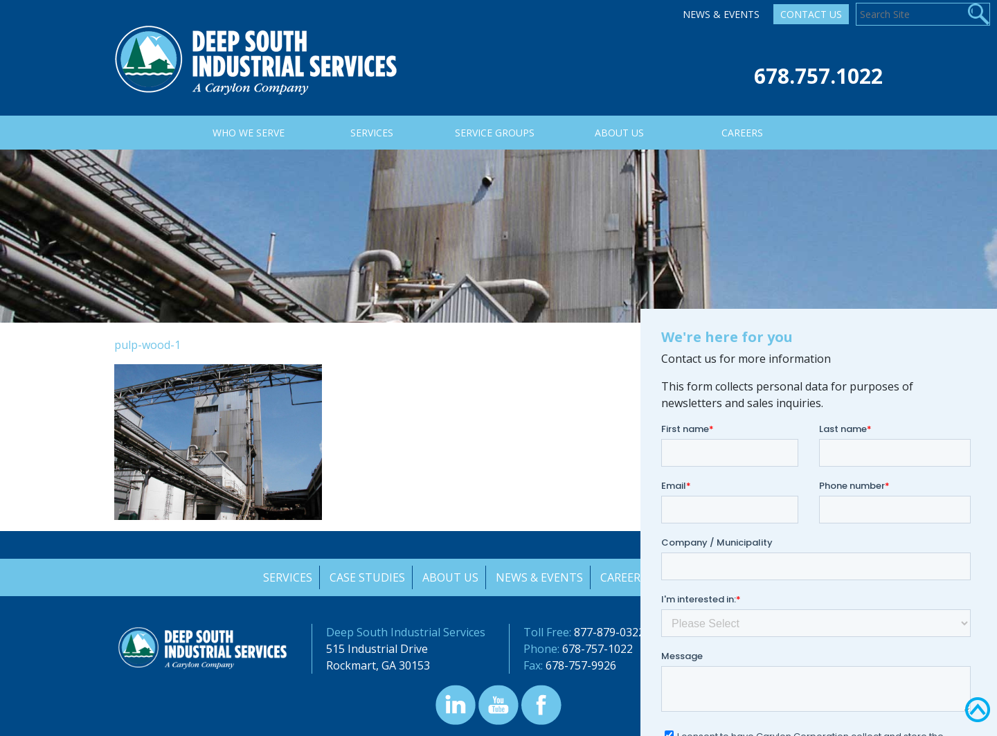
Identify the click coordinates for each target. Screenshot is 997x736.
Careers (624, 577)
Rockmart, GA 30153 (378, 665)
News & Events (721, 14)
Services (285, 577)
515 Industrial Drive (377, 648)
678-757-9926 (581, 665)
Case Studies (366, 577)
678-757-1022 (597, 648)
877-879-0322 (609, 632)
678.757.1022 (818, 76)
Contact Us (811, 14)
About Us (450, 577)
